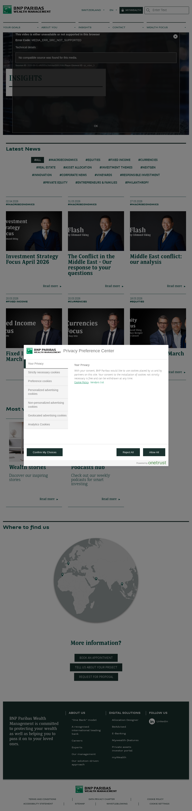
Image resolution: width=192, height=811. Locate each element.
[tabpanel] (119, 374)
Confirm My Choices (44, 452)
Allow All (154, 452)
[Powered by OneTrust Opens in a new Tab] (151, 463)
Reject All (128, 452)
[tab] (46, 363)
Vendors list (97, 382)
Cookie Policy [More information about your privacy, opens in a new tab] (81, 382)
